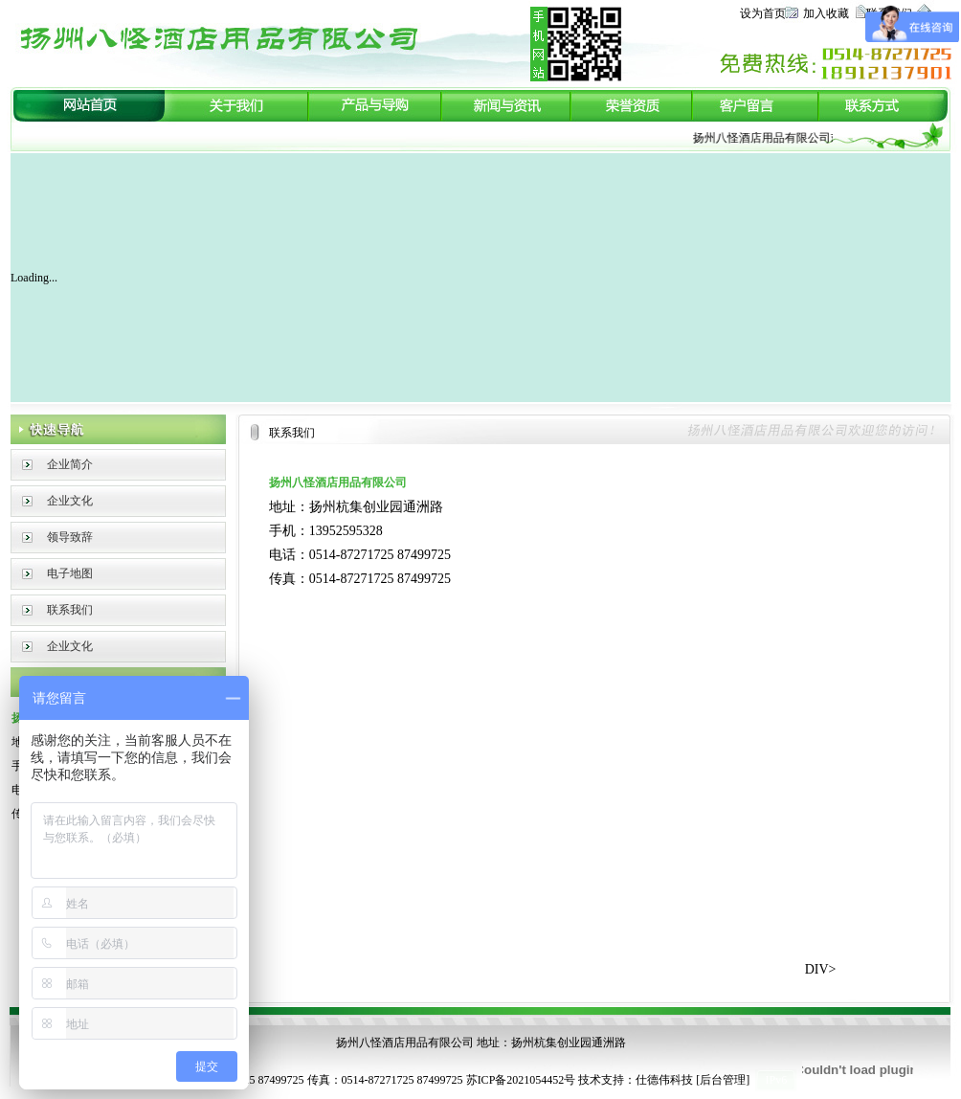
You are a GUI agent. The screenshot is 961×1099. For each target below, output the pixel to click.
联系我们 (70, 610)
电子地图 (70, 573)
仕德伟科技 (664, 1080)
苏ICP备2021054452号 (521, 1080)
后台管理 (723, 1080)
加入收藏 (826, 13)
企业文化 (70, 500)
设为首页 (763, 13)
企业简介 (70, 464)
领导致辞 (70, 537)
